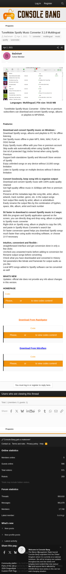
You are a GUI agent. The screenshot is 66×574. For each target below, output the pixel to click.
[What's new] (56, 3)
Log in (16, 300)
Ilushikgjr (60, 515)
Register (26, 300)
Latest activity (11, 541)
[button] (4, 3)
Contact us (6, 444)
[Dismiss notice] (60, 547)
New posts (9, 528)
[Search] (62, 3)
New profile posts (12, 535)
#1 (62, 47)
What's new (7, 523)
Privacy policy (32, 444)
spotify (5, 40)
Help (42, 444)
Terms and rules (18, 444)
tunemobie (15, 40)
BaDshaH (8, 36)
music (57, 36)
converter (36, 36)
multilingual (48, 36)
